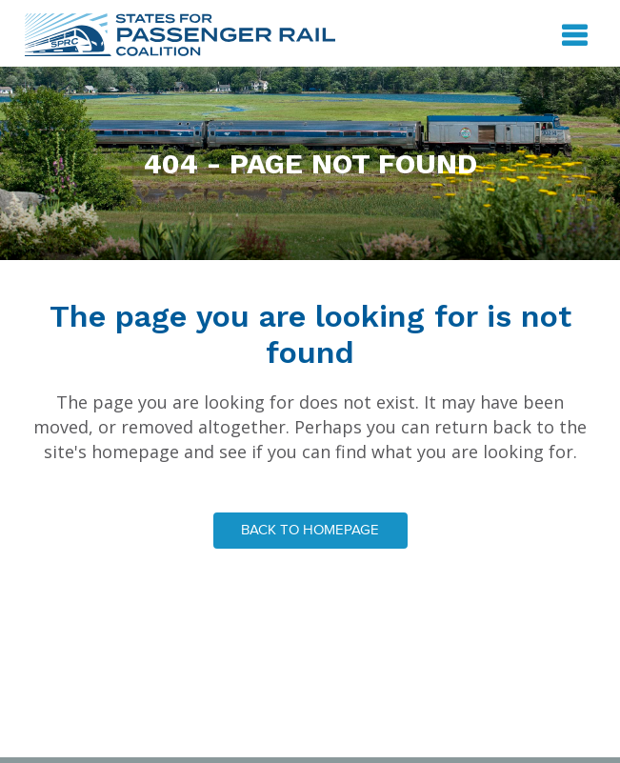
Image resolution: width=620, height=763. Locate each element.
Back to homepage (310, 530)
